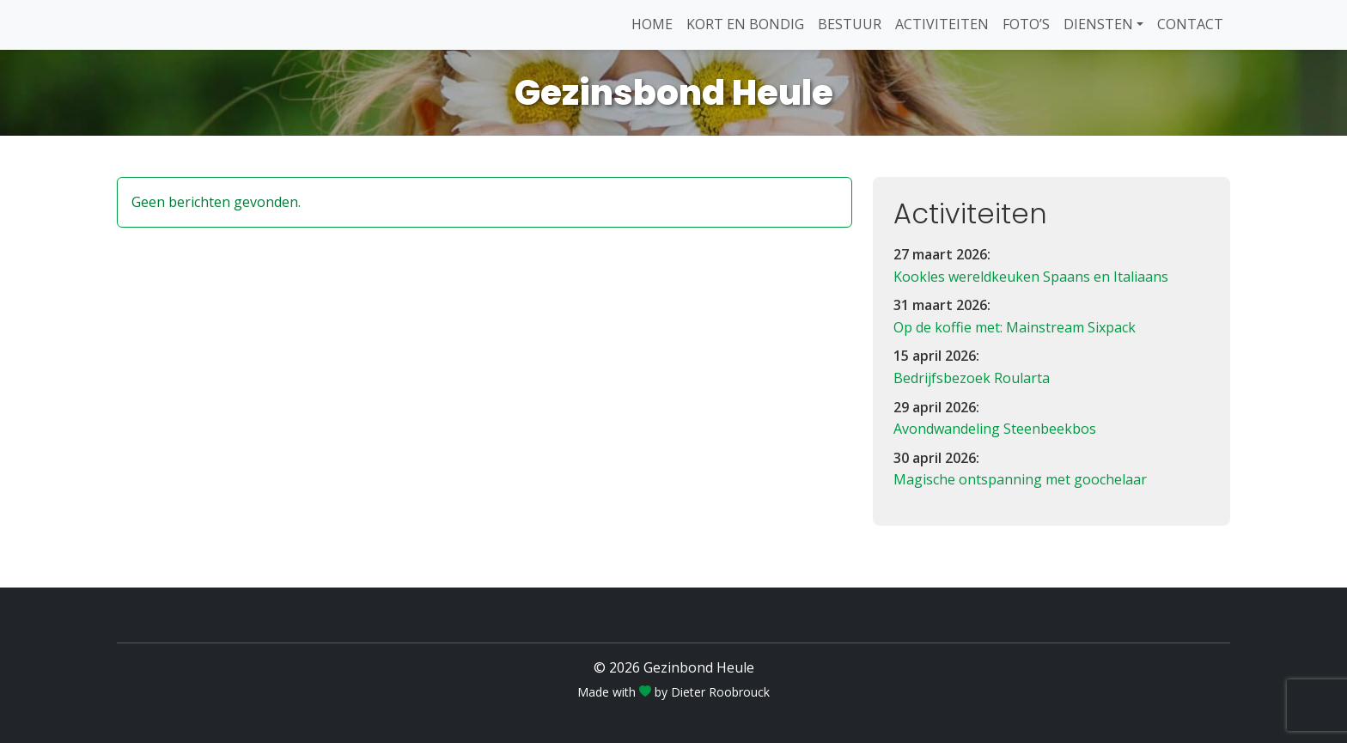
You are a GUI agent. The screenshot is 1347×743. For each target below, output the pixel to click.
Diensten (1098, 24)
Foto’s (1026, 24)
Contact (1190, 24)
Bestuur (849, 24)
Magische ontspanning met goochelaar (1020, 479)
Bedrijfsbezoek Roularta (971, 377)
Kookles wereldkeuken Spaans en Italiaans (1030, 276)
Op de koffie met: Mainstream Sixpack (1014, 327)
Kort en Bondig (745, 24)
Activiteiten (942, 24)
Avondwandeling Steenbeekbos (994, 428)
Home (652, 24)
